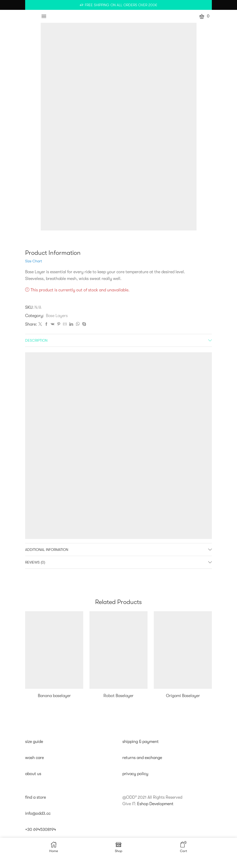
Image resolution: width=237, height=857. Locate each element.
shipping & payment (140, 741)
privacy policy (135, 773)
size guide (34, 741)
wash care (34, 757)
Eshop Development (155, 804)
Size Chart (33, 261)
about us (33, 773)
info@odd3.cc (38, 813)
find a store (35, 797)
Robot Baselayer (118, 695)
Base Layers (57, 315)
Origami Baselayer (183, 695)
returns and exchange (142, 757)
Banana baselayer (54, 695)
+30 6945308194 (40, 829)
